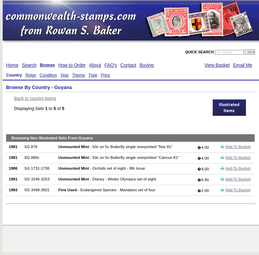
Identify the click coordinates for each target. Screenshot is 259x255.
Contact (128, 65)
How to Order (72, 65)
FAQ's (111, 65)
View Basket (217, 65)
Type (92, 75)
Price (105, 75)
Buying (147, 65)
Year (64, 75)
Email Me (242, 65)
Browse (47, 65)
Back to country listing (35, 98)
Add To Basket (238, 147)
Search (29, 65)
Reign (30, 75)
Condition (48, 75)
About (95, 65)
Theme (78, 75)
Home (12, 65)
